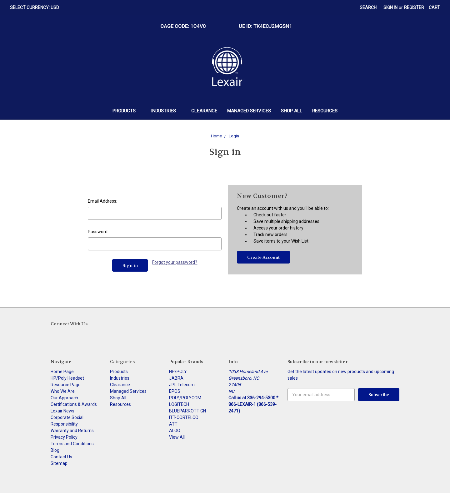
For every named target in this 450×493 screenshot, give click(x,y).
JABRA (176, 378)
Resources (325, 111)
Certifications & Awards (74, 404)
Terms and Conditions (72, 443)
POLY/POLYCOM (185, 397)
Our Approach (64, 397)
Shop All (291, 111)
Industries (166, 111)
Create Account (263, 257)
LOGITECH (179, 404)
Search (368, 7)
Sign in (390, 7)
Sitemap (59, 463)
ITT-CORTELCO (183, 417)
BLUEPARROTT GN (187, 410)
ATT (173, 424)
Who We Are (63, 391)
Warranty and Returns (72, 430)
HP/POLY (178, 371)
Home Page (62, 371)
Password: (98, 231)
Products (126, 111)
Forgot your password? (174, 262)
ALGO (174, 430)
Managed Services (249, 111)
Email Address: (102, 201)
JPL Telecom (182, 384)
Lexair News (62, 410)
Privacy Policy (64, 437)
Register (414, 7)
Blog (55, 450)
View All (177, 437)
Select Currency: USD (36, 7)
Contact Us (61, 456)
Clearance (204, 111)
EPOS (174, 391)
